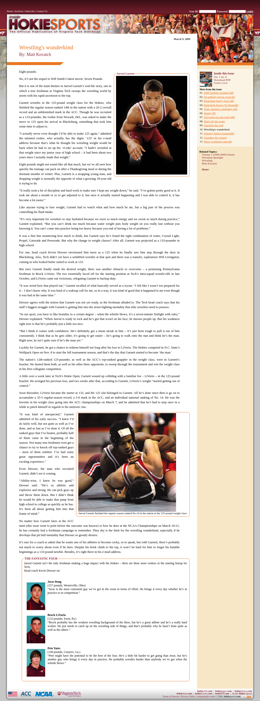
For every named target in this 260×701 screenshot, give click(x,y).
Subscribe (30, 11)
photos (243, 691)
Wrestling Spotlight (212, 157)
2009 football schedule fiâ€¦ (219, 92)
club (204, 691)
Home (10, 11)
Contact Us (42, 11)
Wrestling (207, 160)
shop (184, 693)
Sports (242, 693)
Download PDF (222, 79)
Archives (18, 11)
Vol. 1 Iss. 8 (220, 76)
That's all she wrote (214, 121)
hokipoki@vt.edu (205, 696)
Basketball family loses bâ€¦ (219, 100)
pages (223, 691)
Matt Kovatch (209, 163)
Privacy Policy (188, 696)
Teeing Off (210, 113)
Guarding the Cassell (215, 137)
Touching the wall (213, 125)
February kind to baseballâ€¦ (219, 133)
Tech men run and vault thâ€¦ (219, 117)
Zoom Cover (221, 82)
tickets (203, 693)
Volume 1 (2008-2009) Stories (218, 154)
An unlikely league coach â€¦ (219, 96)
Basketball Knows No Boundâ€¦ (221, 105)
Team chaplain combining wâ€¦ (221, 108)
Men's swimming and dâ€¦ (218, 141)
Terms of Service (171, 696)
